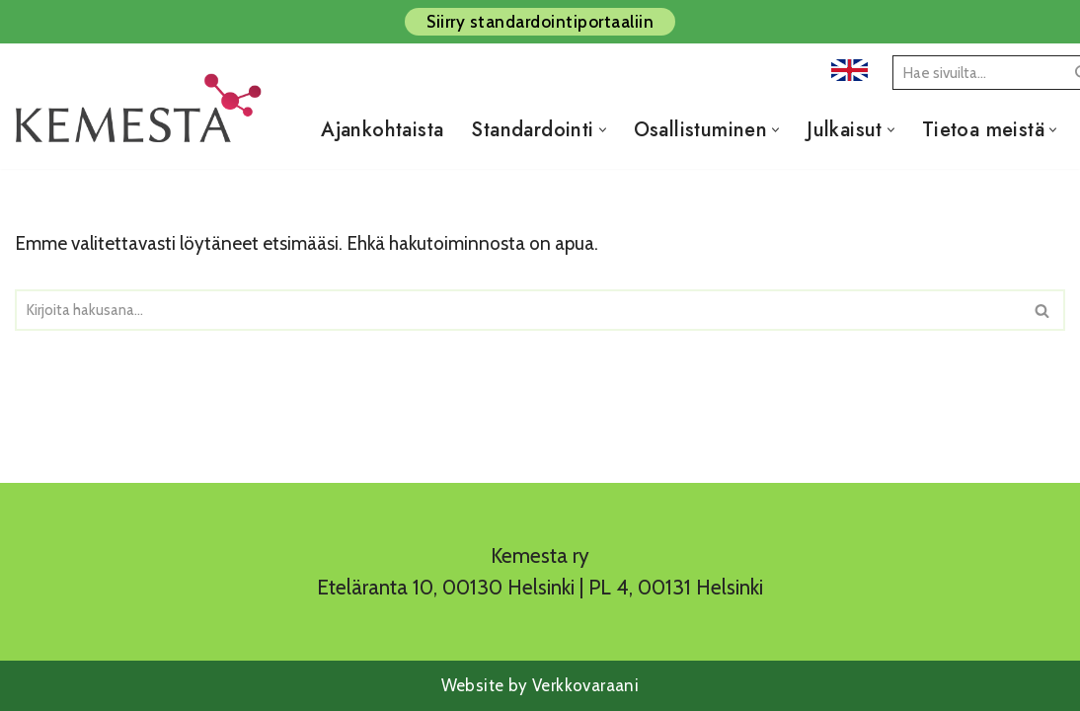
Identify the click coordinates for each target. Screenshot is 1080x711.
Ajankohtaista (382, 130)
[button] (602, 129)
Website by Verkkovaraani (540, 685)
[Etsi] (976, 72)
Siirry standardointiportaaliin (540, 22)
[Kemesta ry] (143, 129)
